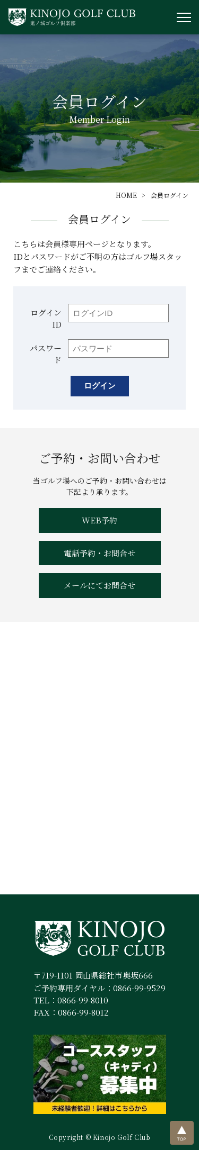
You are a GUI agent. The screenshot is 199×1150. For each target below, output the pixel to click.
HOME (126, 195)
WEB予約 (99, 520)
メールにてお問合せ (99, 585)
